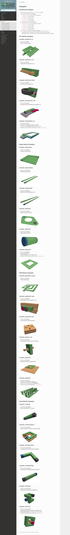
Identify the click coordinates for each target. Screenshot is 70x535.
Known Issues (3, 41)
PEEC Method (3, 36)
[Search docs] (8, 10)
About (2, 16)
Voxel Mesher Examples (6, 29)
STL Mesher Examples (5, 24)
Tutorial (2, 19)
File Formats (3, 40)
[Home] (19, 2)
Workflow (3, 32)
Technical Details (4, 38)
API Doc (2, 43)
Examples (2, 21)
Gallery (2, 31)
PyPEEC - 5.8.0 (8, 4)
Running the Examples (5, 23)
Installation (3, 18)
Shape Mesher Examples (6, 26)
